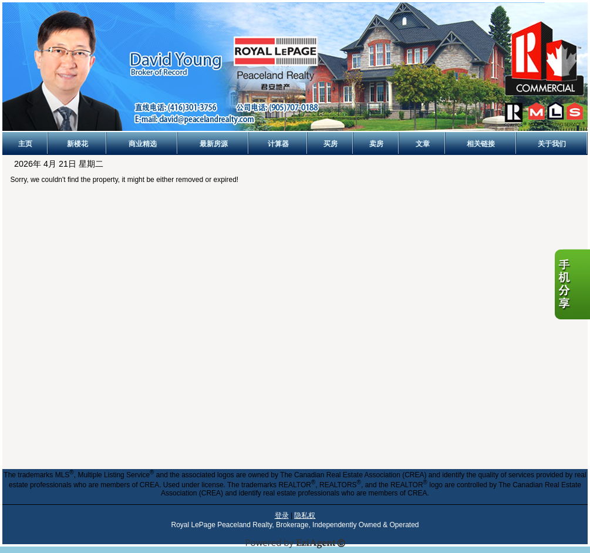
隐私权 (304, 515)
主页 (25, 144)
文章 (423, 144)
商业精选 (143, 144)
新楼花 (77, 144)
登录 (282, 515)
